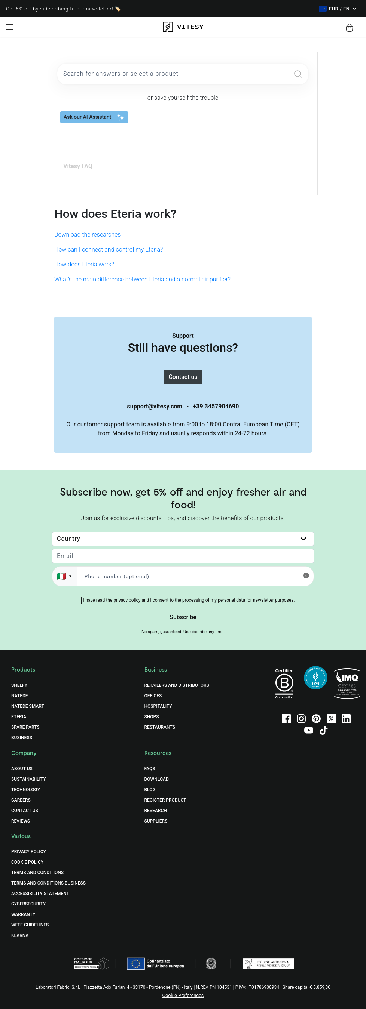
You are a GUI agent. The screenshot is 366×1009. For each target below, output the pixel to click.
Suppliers (156, 821)
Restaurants (159, 727)
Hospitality (158, 706)
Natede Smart (27, 706)
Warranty (23, 914)
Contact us (182, 376)
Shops (151, 717)
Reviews (20, 821)
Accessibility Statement (40, 894)
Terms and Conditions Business (48, 883)
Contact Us (24, 810)
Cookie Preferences (183, 996)
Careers (21, 800)
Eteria (18, 717)
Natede (19, 696)
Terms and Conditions (37, 873)
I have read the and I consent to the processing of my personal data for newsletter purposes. (189, 600)
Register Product (165, 800)
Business (21, 738)
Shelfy (19, 685)
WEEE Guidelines (30, 925)
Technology (25, 789)
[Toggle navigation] (9, 27)
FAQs (149, 768)
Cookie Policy (27, 862)
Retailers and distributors (176, 685)
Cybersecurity (28, 904)
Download (156, 779)
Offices (153, 696)
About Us (22, 768)
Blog (150, 789)
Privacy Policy (28, 852)
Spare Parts (25, 727)
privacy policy (126, 600)
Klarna (19, 935)
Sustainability (28, 779)
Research (155, 810)
